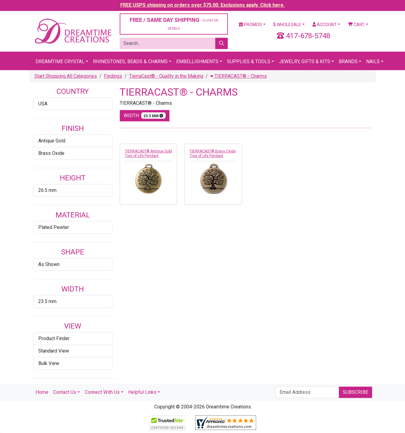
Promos (250, 24)
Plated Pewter (53, 227)
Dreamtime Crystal (60, 61)
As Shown (49, 264)
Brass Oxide (51, 153)
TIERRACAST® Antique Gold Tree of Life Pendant (148, 153)
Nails (373, 61)
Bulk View (48, 363)
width (145, 115)
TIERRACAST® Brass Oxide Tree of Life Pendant (213, 153)
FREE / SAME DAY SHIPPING (174, 23)
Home (42, 392)
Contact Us (64, 392)
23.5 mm (47, 301)
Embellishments (197, 61)
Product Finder (54, 338)
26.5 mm (47, 190)
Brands (348, 61)
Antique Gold (51, 141)
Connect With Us (102, 392)
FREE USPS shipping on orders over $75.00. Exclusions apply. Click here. (202, 5)
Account (324, 24)
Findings (113, 76)
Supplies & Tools (248, 61)
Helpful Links (142, 392)
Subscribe (355, 392)
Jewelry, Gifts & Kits (304, 61)
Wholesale (287, 24)
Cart (356, 24)
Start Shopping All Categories (65, 76)
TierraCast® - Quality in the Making (166, 76)
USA (42, 104)
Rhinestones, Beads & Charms (130, 61)
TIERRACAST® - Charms (238, 76)
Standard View (53, 351)
